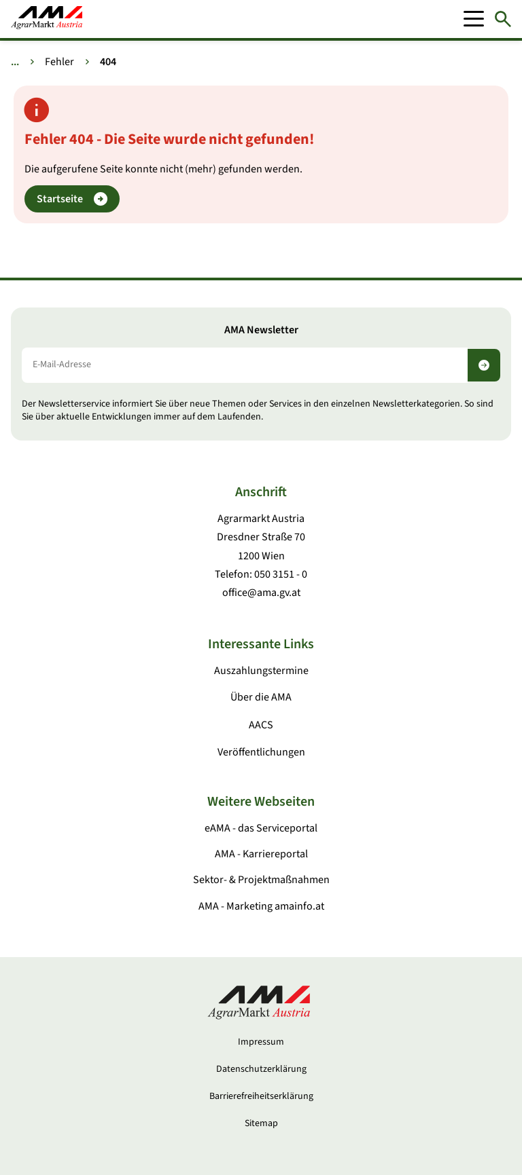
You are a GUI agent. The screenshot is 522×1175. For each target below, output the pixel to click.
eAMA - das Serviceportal (261, 828)
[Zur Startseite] (46, 19)
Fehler (59, 61)
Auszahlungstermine (261, 670)
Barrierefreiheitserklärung (261, 1096)
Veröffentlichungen (261, 752)
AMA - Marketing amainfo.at (261, 906)
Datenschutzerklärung (261, 1069)
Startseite (72, 198)
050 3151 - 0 (280, 574)
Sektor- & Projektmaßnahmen (261, 879)
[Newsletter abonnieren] (484, 365)
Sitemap (261, 1123)
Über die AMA (261, 697)
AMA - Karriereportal (261, 853)
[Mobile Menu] (474, 19)
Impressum (261, 1042)
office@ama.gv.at (261, 592)
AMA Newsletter (261, 330)
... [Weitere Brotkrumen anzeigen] (15, 62)
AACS (261, 724)
